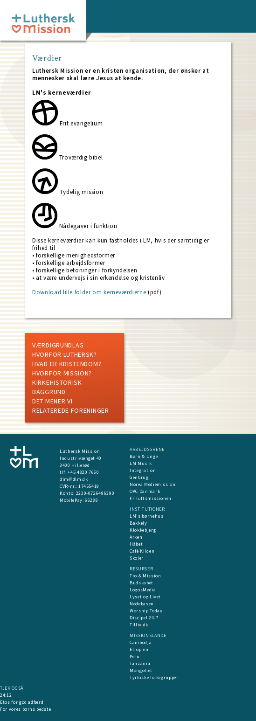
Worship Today (146, 611)
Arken (136, 537)
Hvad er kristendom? (66, 364)
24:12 (6, 695)
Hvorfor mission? (62, 373)
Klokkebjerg (143, 530)
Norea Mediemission (153, 484)
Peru (135, 656)
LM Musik (141, 463)
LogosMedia (143, 590)
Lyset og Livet (145, 597)
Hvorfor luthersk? (64, 354)
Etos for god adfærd (21, 702)
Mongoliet (141, 670)
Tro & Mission (145, 576)
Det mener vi (52, 401)
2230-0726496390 (95, 493)
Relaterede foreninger (70, 410)
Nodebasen (142, 604)
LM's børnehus (146, 516)
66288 (91, 500)
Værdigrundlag (58, 345)
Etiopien (139, 649)
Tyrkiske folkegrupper (154, 677)
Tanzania (140, 663)
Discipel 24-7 (144, 618)
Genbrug (139, 477)
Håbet (136, 544)
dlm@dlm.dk (74, 479)
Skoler (137, 558)
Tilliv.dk (139, 625)
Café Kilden (142, 551)
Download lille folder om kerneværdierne (89, 292)
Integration (143, 470)
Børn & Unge (144, 456)
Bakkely (138, 523)
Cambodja (141, 642)
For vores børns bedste (25, 709)
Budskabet (141, 583)
